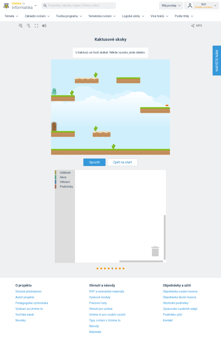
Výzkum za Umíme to (29, 309)
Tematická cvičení (99, 16)
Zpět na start (122, 162)
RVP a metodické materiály (106, 291)
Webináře (95, 332)
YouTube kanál (24, 314)
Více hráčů (157, 16)
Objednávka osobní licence (180, 291)
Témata (9, 16)
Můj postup (169, 5)
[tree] (65, 179)
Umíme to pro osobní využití (107, 314)
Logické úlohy (131, 16)
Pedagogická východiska (31, 303)
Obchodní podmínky (175, 303)
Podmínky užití (172, 314)
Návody (94, 326)
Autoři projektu (24, 297)
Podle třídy (182, 16)
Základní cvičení (35, 16)
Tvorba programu (67, 16)
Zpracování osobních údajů (180, 309)
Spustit (94, 162)
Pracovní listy (98, 303)
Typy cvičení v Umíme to (105, 320)
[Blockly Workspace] (110, 216)
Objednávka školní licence (179, 297)
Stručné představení (28, 291)
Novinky (20, 320)
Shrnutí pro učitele (101, 309)
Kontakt (168, 320)
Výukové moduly (99, 297)
